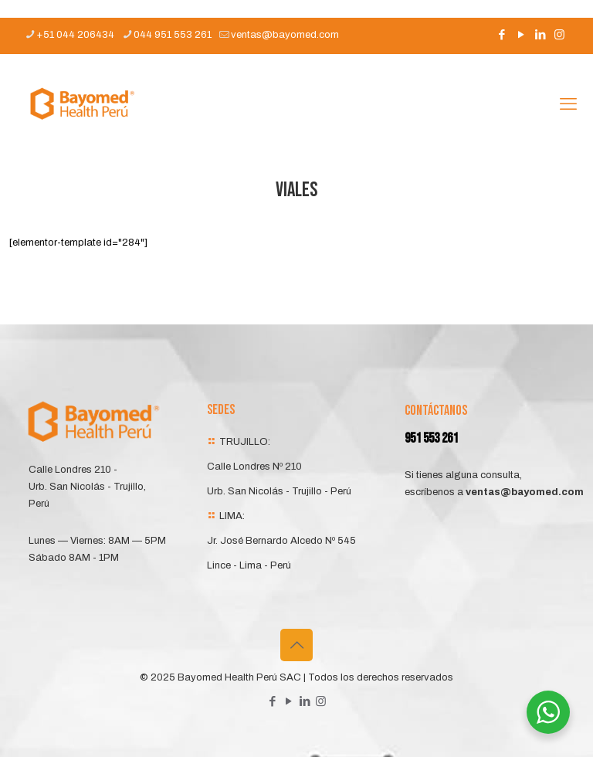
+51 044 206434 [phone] (75, 34)
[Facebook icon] (501, 35)
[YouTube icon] (521, 35)
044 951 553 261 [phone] (173, 34)
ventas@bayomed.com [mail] (285, 34)
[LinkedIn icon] (540, 35)
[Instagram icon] (559, 35)
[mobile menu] (568, 104)
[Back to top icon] (296, 645)
